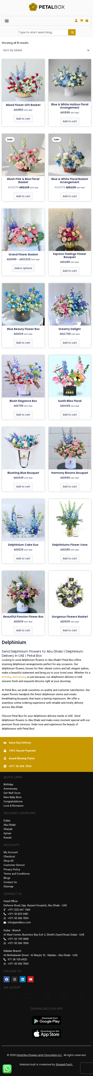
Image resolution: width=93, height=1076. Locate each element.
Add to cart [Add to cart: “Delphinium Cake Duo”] (23, 558)
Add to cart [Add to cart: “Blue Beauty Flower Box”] (23, 342)
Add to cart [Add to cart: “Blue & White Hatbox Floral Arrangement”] (70, 121)
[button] (7, 21)
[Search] (72, 32)
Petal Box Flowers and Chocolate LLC (39, 1055)
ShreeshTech (64, 1064)
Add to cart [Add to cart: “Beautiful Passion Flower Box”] (23, 630)
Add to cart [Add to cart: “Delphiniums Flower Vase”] (70, 558)
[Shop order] (46, 50)
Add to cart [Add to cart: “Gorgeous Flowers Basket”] (70, 630)
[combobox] (43, 32)
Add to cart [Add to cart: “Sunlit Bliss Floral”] (70, 414)
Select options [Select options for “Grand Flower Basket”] (23, 268)
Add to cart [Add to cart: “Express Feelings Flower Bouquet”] (70, 271)
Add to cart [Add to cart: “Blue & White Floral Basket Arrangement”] (70, 196)
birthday (6, 677)
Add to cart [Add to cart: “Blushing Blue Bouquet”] (23, 486)
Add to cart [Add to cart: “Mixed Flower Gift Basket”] (23, 118)
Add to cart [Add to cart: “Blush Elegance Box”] (23, 414)
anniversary (19, 677)
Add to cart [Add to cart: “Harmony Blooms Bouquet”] (70, 486)
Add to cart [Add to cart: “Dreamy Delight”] (70, 342)
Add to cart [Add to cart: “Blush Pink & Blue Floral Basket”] (23, 196)
